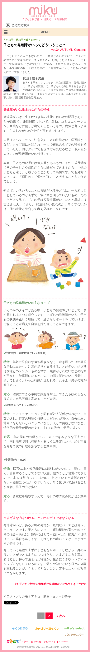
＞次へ (60, 616)
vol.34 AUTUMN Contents (68, 49)
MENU (45, 32)
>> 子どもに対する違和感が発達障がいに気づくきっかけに (51, 583)
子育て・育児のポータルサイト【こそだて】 (46, 641)
